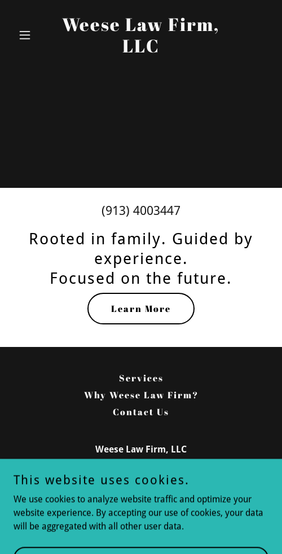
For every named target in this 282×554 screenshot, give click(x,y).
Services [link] (141, 378)
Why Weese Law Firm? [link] (141, 395)
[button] (33, 35)
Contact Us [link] (141, 412)
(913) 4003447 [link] (141, 211)
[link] (141, 49)
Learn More (141, 308)
